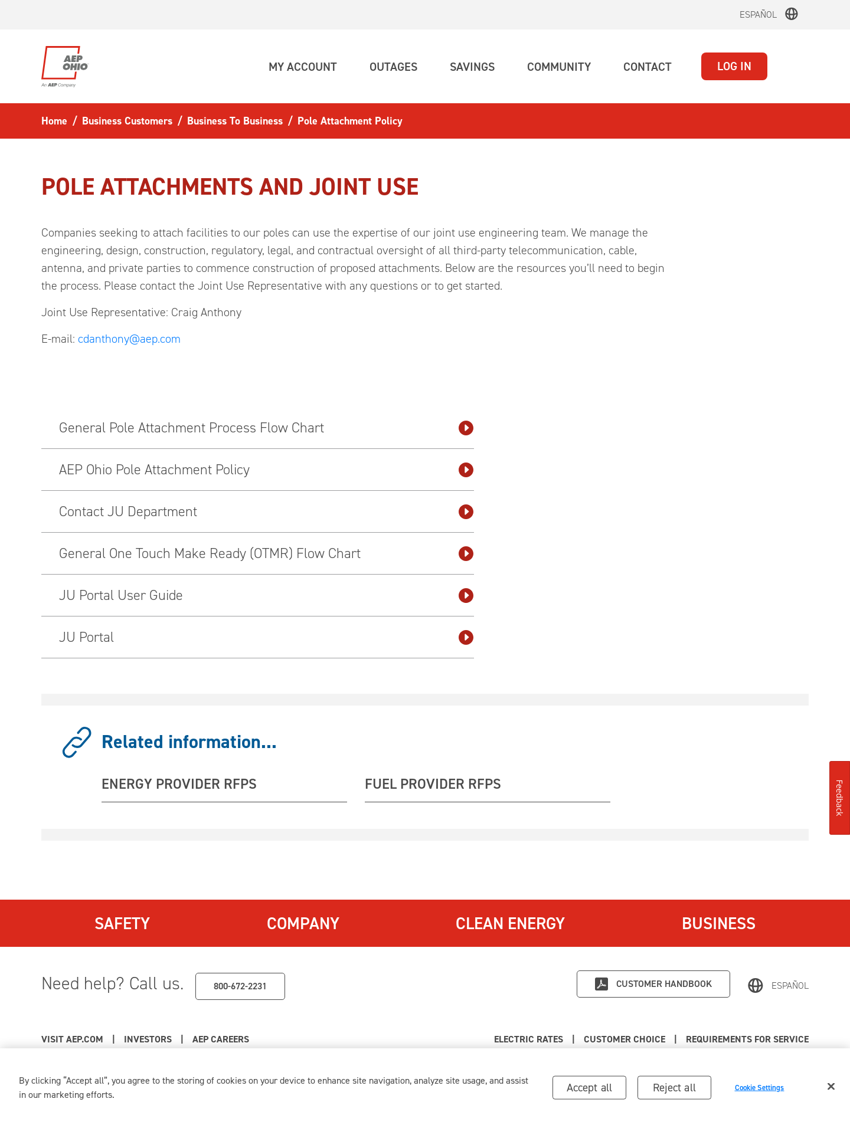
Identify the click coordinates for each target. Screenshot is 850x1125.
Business (719, 923)
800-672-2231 (240, 986)
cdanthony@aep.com (129, 338)
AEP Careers (220, 1039)
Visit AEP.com (72, 1039)
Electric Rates (528, 1039)
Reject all (674, 1091)
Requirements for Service (747, 1039)
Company (303, 923)
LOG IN (734, 66)
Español (758, 14)
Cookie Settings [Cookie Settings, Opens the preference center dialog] (759, 1092)
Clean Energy (510, 923)
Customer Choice (624, 1039)
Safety (122, 923)
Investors (148, 1039)
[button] (303, 66)
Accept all (590, 1091)
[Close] (831, 1090)
